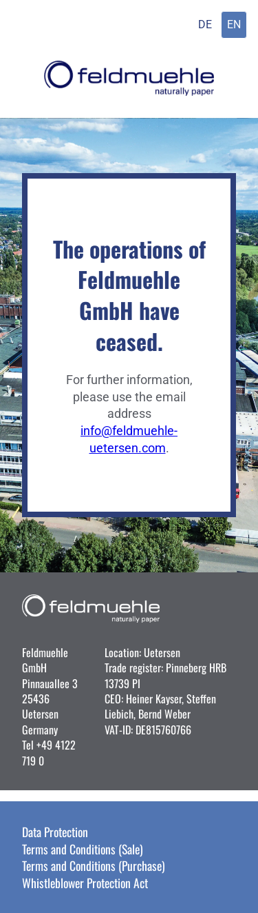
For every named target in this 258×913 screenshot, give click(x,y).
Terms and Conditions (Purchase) (93, 865)
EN (234, 24)
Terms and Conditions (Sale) (82, 849)
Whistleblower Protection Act (85, 883)
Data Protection (55, 832)
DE (205, 24)
